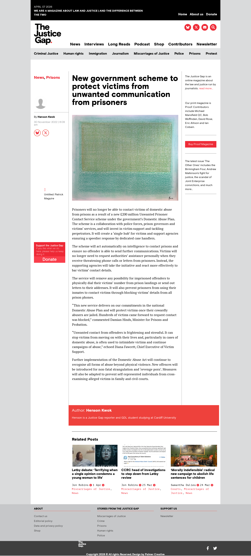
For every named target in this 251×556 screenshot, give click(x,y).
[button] (213, 27)
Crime (101, 521)
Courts (176, 489)
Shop (159, 44)
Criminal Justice (46, 54)
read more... (206, 88)
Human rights (73, 54)
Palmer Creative (155, 554)
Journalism (120, 54)
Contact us (40, 516)
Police (179, 54)
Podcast (142, 44)
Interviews (94, 44)
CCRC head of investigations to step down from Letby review (143, 474)
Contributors (180, 44)
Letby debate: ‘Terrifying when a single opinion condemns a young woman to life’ (95, 474)
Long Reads (119, 44)
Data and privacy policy (48, 526)
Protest (211, 54)
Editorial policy (43, 521)
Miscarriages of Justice (151, 54)
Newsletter (207, 44)
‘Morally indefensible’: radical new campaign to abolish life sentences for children (193, 474)
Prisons (195, 54)
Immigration (98, 54)
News (75, 44)
